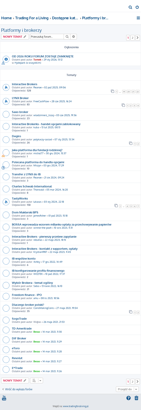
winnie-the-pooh (42, 227)
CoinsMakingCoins (43, 308)
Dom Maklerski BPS (25, 212)
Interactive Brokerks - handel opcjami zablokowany (46, 124)
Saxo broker (20, 112)
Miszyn (37, 165)
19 (124, 91)
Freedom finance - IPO (27, 295)
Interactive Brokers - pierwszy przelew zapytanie (44, 236)
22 (138, 91)
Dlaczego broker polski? (28, 304)
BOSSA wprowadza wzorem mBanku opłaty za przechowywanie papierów (61, 224)
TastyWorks (20, 198)
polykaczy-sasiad (42, 139)
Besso (36, 331)
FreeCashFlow (41, 101)
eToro (16, 348)
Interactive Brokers (24, 84)
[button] (137, 37)
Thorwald (38, 189)
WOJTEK (38, 274)
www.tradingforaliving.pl (76, 406)
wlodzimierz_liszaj (43, 115)
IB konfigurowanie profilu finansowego (38, 270)
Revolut (17, 358)
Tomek (37, 59)
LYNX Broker (20, 98)
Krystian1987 (40, 252)
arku (35, 298)
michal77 (38, 153)
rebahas (37, 239)
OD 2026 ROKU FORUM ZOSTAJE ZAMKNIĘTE (43, 56)
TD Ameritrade (22, 328)
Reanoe (37, 87)
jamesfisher (39, 215)
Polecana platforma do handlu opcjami (38, 162)
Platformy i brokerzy (21, 30)
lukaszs (37, 201)
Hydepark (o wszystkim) (28, 62)
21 (133, 91)
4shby (36, 261)
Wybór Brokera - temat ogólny (32, 282)
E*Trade (17, 368)
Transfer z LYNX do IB (26, 174)
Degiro (16, 136)
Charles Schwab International (32, 186)
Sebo (36, 286)
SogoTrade (19, 318)
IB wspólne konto (24, 258)
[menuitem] (130, 7)
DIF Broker (19, 338)
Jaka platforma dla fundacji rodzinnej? (37, 150)
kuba (36, 127)
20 (128, 91)
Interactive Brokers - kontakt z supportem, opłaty (45, 248)
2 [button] (132, 37)
